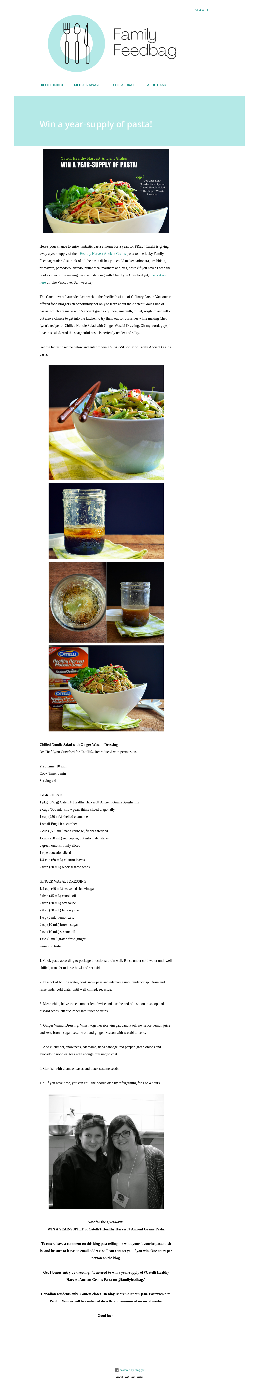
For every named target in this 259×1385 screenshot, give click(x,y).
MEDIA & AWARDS (86, 85)
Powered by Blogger (129, 1370)
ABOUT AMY (154, 85)
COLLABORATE (122, 85)
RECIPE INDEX (50, 85)
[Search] (201, 10)
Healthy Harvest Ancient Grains (103, 254)
